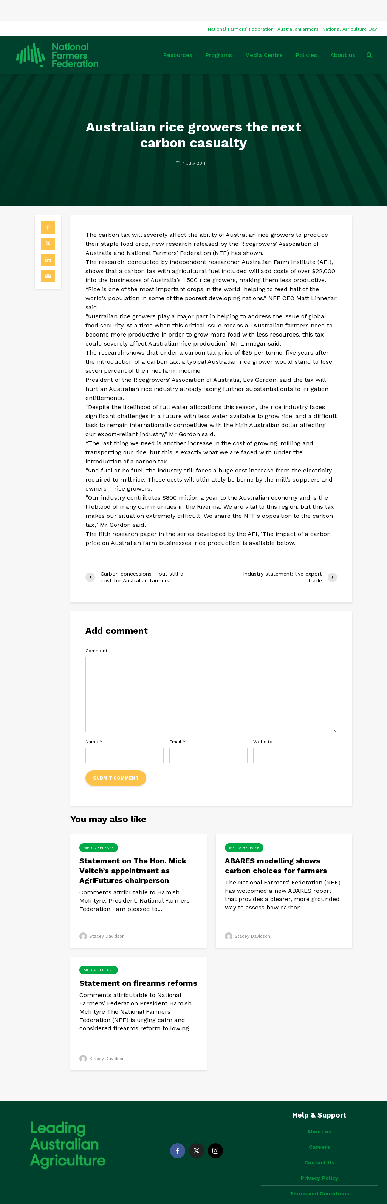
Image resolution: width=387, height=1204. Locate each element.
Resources (177, 34)
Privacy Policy (319, 1144)
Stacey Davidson (102, 915)
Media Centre (264, 34)
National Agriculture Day (349, 8)
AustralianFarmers (298, 8)
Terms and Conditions (319, 1159)
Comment (96, 629)
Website (262, 720)
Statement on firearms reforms (138, 961)
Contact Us (319, 1128)
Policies (306, 34)
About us (342, 34)
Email (177, 720)
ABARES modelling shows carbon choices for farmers (276, 844)
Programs (219, 34)
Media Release (99, 826)
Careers (319, 1113)
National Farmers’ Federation (241, 8)
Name (93, 720)
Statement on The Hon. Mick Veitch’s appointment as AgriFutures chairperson (132, 849)
